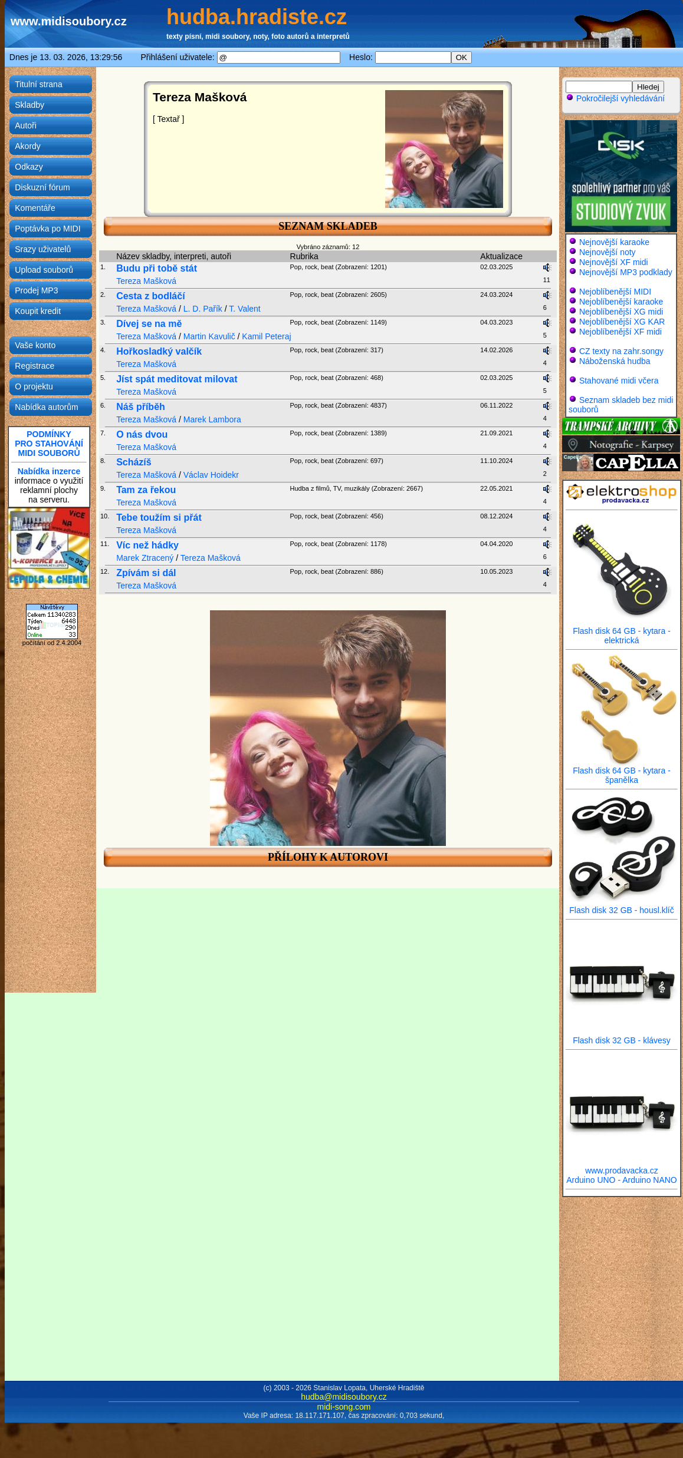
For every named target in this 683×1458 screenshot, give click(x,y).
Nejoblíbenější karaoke (621, 301)
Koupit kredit (38, 311)
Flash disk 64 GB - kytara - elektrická (622, 632)
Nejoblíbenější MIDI (615, 291)
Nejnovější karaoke (614, 242)
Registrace (34, 366)
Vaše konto (35, 345)
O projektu (34, 386)
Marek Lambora (212, 419)
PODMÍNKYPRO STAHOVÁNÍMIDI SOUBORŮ (49, 443)
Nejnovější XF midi (613, 262)
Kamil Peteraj (266, 336)
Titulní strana (38, 84)
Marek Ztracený (144, 558)
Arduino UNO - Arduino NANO (621, 1180)
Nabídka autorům (46, 407)
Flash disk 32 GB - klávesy (622, 1036)
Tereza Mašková (146, 281)
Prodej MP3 (36, 290)
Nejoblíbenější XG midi (621, 311)
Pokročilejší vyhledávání (615, 98)
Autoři (26, 125)
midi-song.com (343, 1406)
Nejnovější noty (607, 252)
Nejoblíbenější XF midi (620, 331)
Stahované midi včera (619, 380)
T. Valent (244, 308)
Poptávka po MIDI (47, 228)
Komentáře (35, 208)
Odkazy (28, 166)
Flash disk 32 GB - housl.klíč (622, 906)
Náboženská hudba (615, 361)
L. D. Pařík (202, 308)
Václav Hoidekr (211, 475)
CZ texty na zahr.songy (621, 351)
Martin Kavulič (209, 336)
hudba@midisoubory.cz (343, 1396)
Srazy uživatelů (43, 249)
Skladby (29, 105)
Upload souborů (44, 270)
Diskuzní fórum (42, 187)
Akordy (28, 146)
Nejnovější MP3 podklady (625, 272)
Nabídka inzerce (49, 471)
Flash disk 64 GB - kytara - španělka (622, 771)
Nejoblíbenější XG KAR (622, 321)
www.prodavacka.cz (622, 1166)
